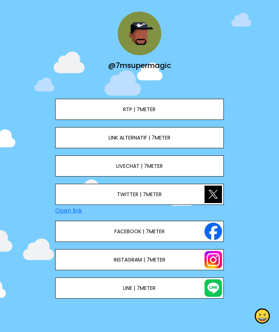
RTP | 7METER (139, 109)
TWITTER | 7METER (139, 194)
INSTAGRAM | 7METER (139, 259)
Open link (68, 210)
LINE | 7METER (139, 288)
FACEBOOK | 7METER (139, 231)
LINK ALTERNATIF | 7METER (139, 137)
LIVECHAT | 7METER (139, 166)
